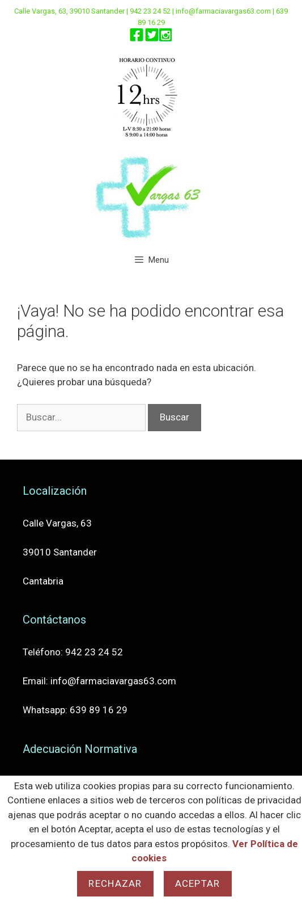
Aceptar (197, 883)
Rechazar (115, 883)
